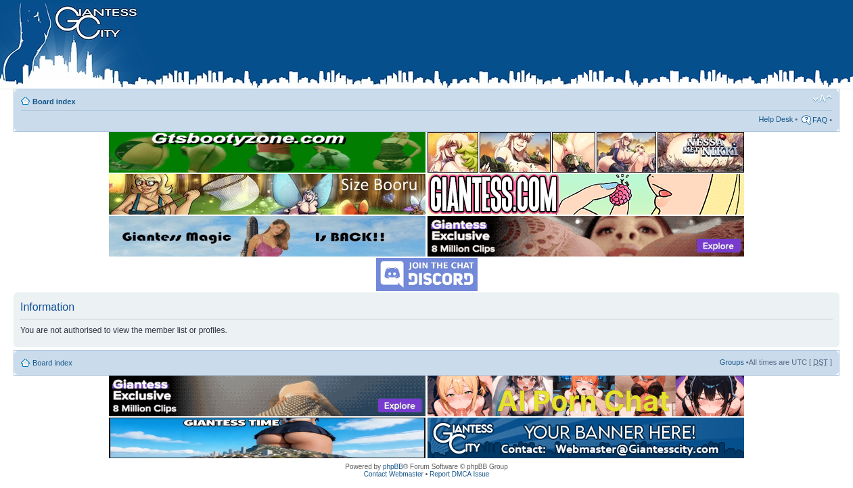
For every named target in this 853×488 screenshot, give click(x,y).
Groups (732, 362)
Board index (54, 101)
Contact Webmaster (393, 474)
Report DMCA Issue (459, 474)
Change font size (822, 99)
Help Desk (775, 119)
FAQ (819, 120)
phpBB (393, 466)
